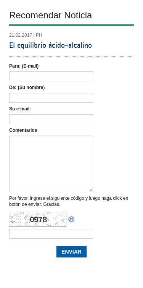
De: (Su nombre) (27, 87)
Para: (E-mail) (24, 66)
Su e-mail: (20, 109)
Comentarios (23, 130)
